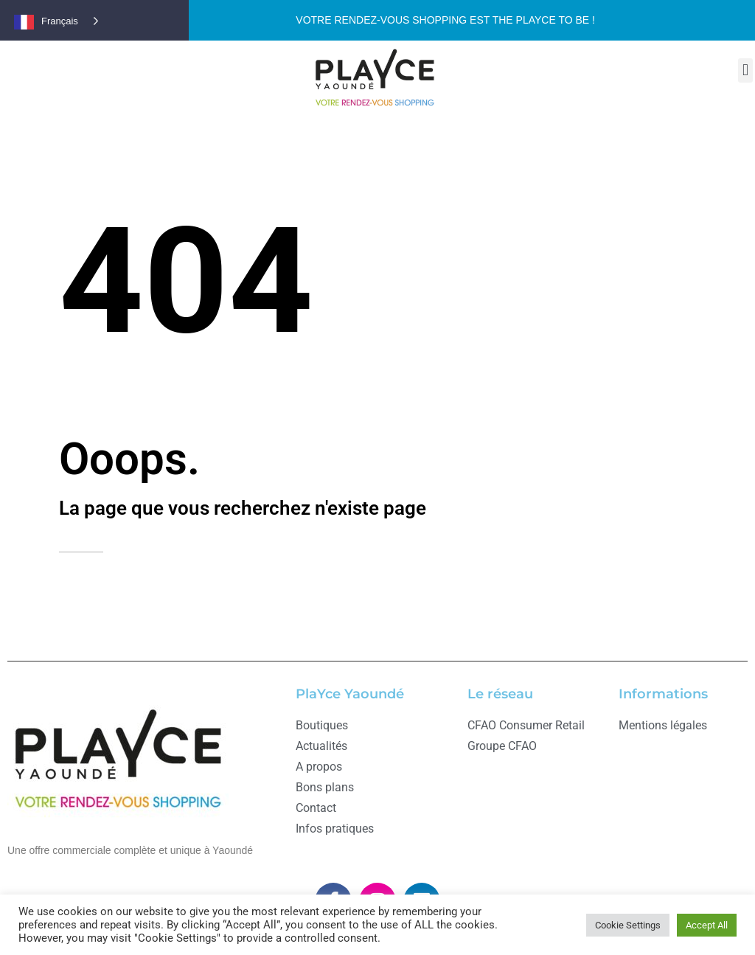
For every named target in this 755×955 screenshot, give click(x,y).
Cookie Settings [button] (628, 925)
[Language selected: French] (64, 20)
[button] (745, 70)
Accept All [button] (707, 925)
